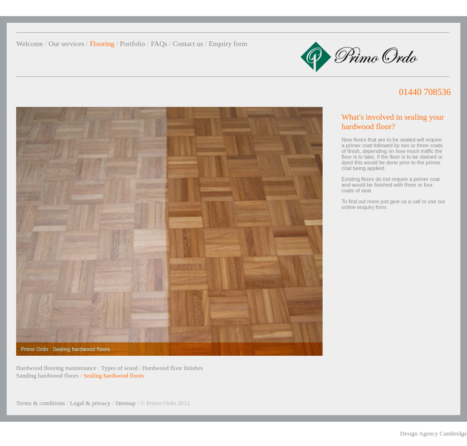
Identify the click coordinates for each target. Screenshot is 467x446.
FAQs (159, 43)
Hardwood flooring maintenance (56, 367)
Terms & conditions (40, 403)
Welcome (29, 43)
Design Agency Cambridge (433, 433)
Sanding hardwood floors (47, 375)
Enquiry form (228, 43)
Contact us (188, 43)
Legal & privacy (90, 403)
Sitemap (125, 403)
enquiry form (371, 207)
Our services (66, 43)
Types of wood (119, 367)
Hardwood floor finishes (173, 367)
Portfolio (132, 43)
